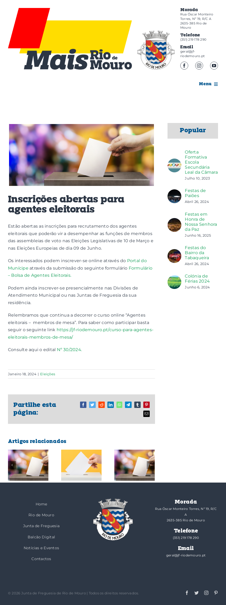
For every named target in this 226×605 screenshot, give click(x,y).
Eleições (47, 374)
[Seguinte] (151, 465)
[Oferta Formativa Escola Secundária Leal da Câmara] (174, 162)
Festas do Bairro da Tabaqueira (197, 252)
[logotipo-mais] (78, 59)
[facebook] (184, 66)
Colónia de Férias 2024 (197, 279)
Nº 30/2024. (69, 349)
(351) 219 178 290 (193, 39)
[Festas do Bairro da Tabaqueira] (174, 252)
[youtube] (214, 66)
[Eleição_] (81, 155)
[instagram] (199, 66)
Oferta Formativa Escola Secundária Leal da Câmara (201, 162)
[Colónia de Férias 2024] (174, 278)
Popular (193, 130)
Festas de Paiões (195, 193)
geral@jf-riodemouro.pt (192, 53)
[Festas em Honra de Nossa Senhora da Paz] (174, 221)
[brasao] (156, 50)
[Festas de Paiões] (174, 192)
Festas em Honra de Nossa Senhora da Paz (201, 222)
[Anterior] (12, 465)
